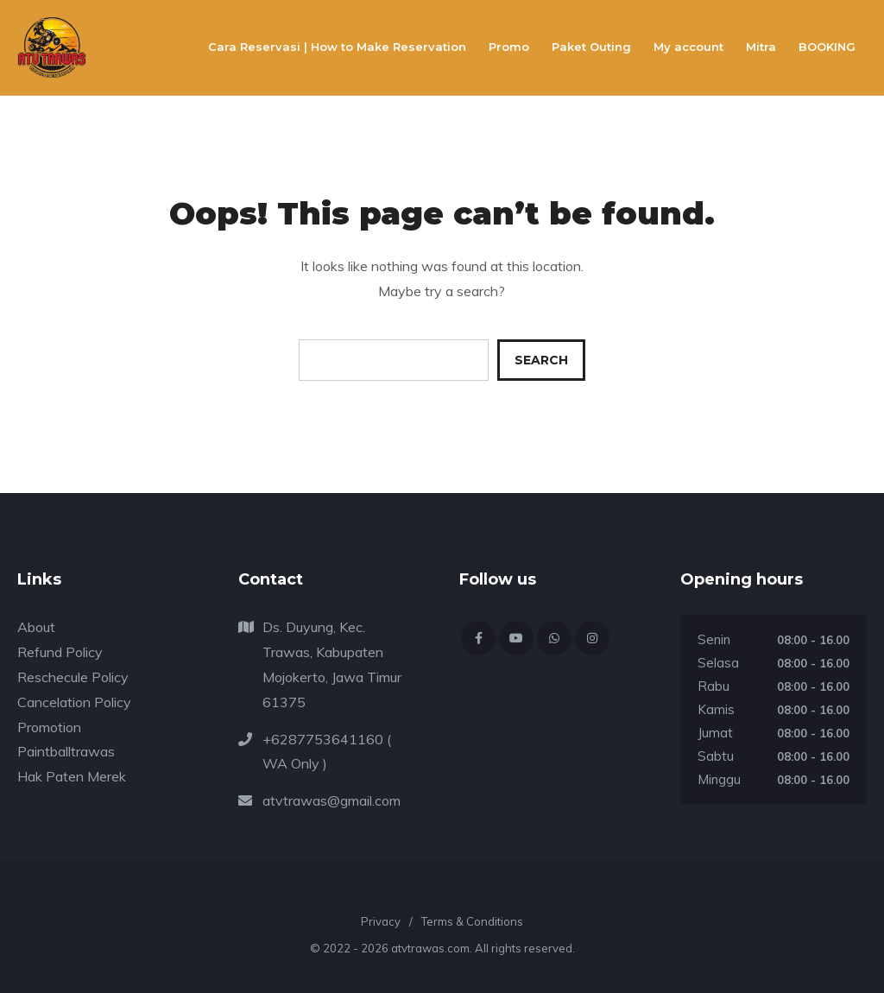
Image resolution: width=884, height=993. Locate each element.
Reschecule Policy (73, 677)
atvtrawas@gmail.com (331, 800)
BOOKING (827, 47)
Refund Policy (60, 652)
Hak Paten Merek (71, 776)
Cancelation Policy (74, 702)
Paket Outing (591, 47)
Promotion (49, 727)
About (36, 627)
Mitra (761, 47)
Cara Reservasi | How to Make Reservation (337, 47)
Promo (509, 47)
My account (688, 47)
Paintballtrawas (66, 751)
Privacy (381, 921)
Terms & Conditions (472, 921)
